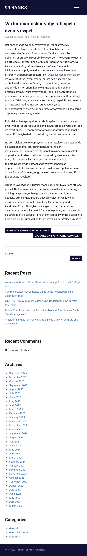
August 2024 (16, 437)
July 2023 (14, 489)
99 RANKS (16, 7)
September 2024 (18, 433)
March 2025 (16, 409)
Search (9, 253)
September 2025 (18, 385)
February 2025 (17, 413)
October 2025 (16, 381)
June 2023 (15, 493)
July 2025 (14, 393)
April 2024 (15, 453)
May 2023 (14, 497)
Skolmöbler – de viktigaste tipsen (28, 231)
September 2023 (18, 481)
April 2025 (15, 405)
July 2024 (14, 441)
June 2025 (15, 397)
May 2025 (14, 401)
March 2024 (16, 457)
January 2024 (17, 465)
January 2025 (17, 417)
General (45, 36)
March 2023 (16, 505)
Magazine (14, 536)
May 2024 (14, 449)
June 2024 (15, 445)
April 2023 (15, 501)
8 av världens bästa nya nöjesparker (57, 236)
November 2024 (18, 425)
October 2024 (16, 429)
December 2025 (18, 373)
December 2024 (18, 421)
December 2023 (18, 469)
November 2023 (18, 473)
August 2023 (16, 485)
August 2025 (16, 389)
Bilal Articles (32, 36)
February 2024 (17, 461)
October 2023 (16, 477)
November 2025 (18, 377)
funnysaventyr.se (56, 74)
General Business (18, 532)
